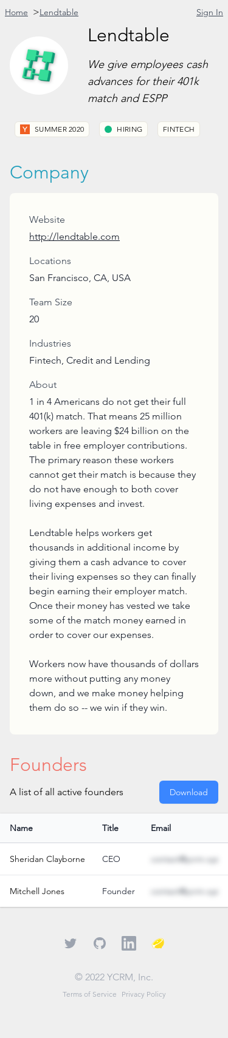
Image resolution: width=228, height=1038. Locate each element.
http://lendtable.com (74, 236)
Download (189, 792)
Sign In (209, 12)
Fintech (179, 129)
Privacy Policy (144, 994)
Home (16, 12)
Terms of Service (90, 994)
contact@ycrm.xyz (184, 858)
